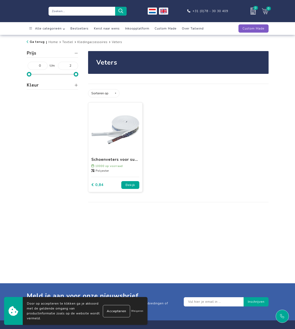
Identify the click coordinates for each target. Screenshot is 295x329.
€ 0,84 (97, 184)
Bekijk (130, 184)
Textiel (67, 42)
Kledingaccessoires (92, 42)
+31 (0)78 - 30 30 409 (210, 11)
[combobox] (82, 11)
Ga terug (37, 42)
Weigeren (137, 311)
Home (53, 42)
